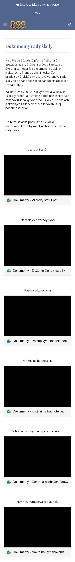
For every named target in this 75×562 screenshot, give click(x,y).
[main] (37, 45)
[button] (5, 24)
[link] (37, 180)
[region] (37, 9)
